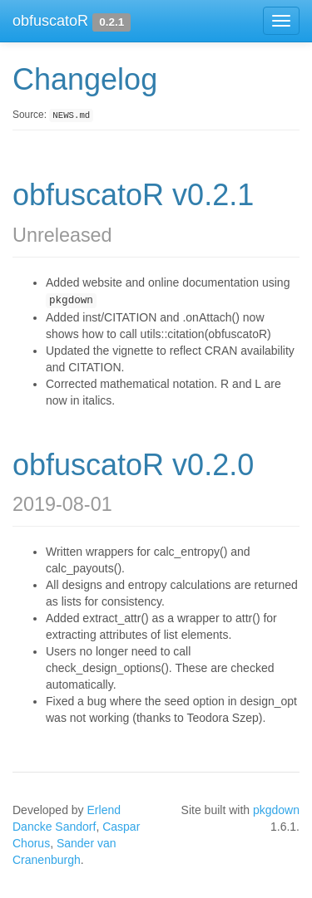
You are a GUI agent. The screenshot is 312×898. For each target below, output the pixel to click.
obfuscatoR (50, 20)
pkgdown (276, 810)
